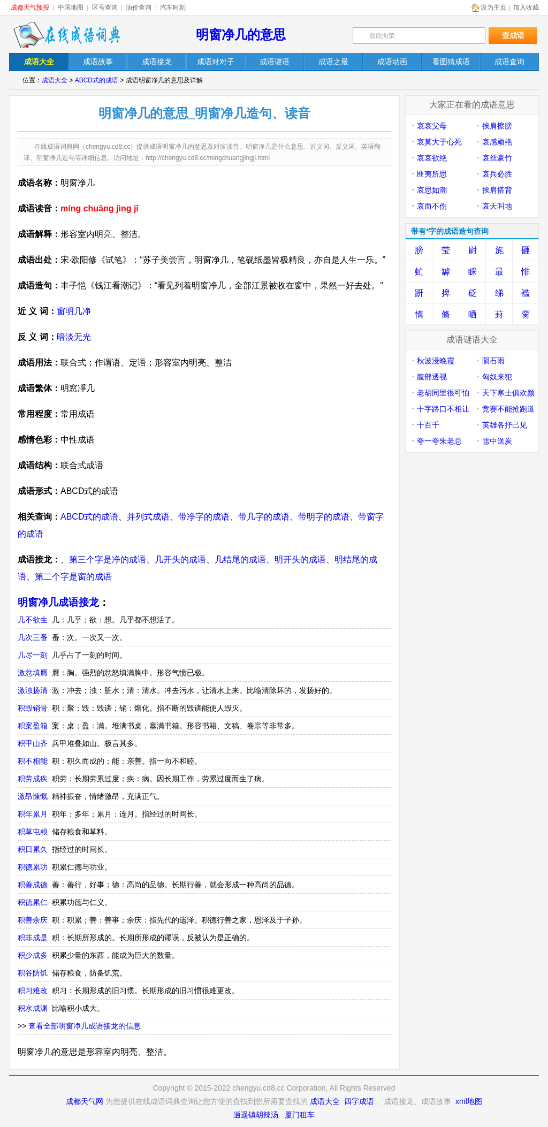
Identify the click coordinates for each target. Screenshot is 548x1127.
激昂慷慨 (33, 796)
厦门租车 (300, 1114)
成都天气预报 (30, 7)
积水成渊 (33, 1008)
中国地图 (70, 7)
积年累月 (33, 814)
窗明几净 (74, 311)
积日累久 (33, 849)
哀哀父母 (432, 125)
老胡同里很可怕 (443, 393)
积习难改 (33, 990)
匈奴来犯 (497, 376)
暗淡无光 (74, 336)
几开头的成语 (180, 559)
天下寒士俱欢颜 (508, 393)
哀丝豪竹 (497, 158)
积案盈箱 (33, 725)
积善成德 (33, 884)
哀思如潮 (432, 190)
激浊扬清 (33, 690)
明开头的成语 (300, 559)
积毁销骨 (33, 708)
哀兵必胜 (497, 174)
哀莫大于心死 (439, 142)
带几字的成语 (264, 516)
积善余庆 (33, 920)
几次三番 (33, 637)
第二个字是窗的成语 (73, 576)
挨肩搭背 (497, 190)
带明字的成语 (323, 516)
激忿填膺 (33, 672)
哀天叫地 (497, 206)
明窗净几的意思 (241, 34)
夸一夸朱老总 (439, 441)
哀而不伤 (432, 206)
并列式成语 (148, 516)
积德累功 (33, 867)
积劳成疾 (33, 778)
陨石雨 (493, 360)
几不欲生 (33, 619)
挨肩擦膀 (497, 125)
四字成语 (359, 1101)
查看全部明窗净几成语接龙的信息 (84, 1026)
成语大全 (54, 80)
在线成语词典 (66, 35)
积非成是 (33, 937)
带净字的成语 (204, 516)
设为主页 (493, 7)
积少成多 (33, 955)
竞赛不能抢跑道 (508, 409)
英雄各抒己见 (504, 425)
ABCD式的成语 (96, 80)
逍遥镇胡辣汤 (255, 1114)
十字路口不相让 (443, 409)
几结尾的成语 (240, 559)
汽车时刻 (173, 7)
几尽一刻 (33, 655)
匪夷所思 (432, 174)
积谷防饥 (33, 973)
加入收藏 (526, 7)
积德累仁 (33, 902)
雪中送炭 (497, 441)
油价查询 (138, 7)
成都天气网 (84, 1101)
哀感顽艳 (497, 142)
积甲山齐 (33, 743)
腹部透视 (432, 376)
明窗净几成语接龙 (58, 602)
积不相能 (33, 761)
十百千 (428, 425)
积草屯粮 (33, 831)
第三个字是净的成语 (107, 559)
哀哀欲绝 (432, 158)
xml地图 (468, 1101)
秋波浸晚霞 (435, 360)
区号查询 (105, 7)
